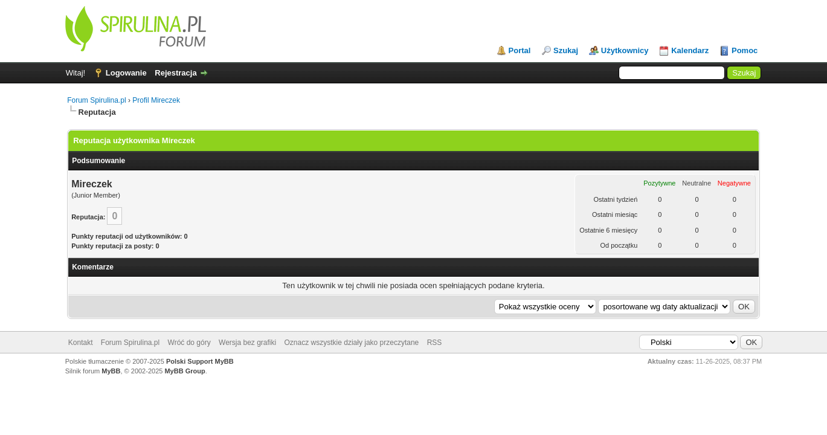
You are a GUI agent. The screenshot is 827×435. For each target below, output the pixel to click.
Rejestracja (175, 72)
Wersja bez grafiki (247, 342)
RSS (434, 342)
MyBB (110, 371)
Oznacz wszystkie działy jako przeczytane (352, 342)
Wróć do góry (189, 342)
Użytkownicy (625, 50)
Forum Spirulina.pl (96, 100)
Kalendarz (690, 50)
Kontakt (80, 342)
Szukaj (565, 50)
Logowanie (126, 72)
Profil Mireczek (156, 100)
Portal (520, 50)
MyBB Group (184, 371)
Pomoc (745, 50)
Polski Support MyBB (200, 361)
